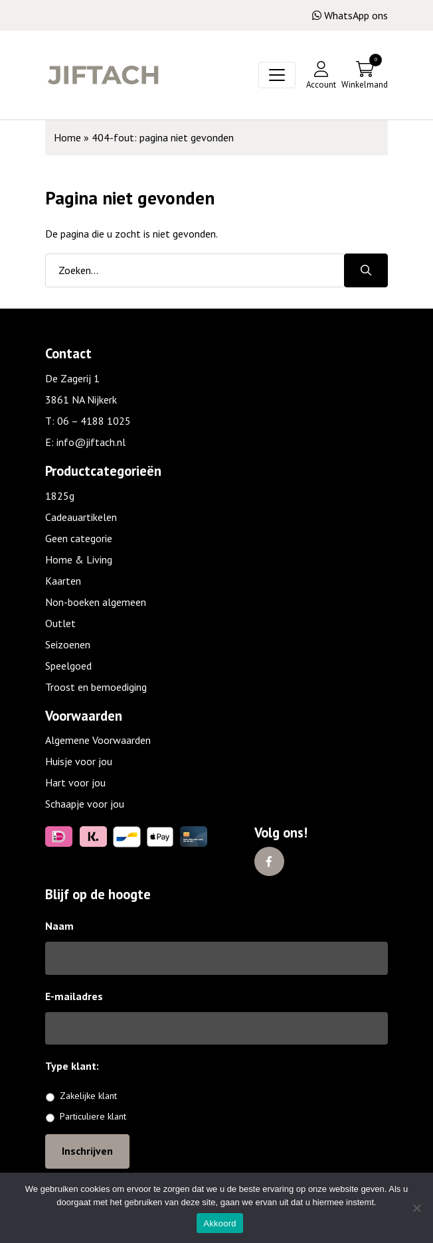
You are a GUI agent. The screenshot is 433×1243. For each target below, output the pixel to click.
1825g (59, 495)
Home (67, 137)
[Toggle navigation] (277, 75)
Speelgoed (68, 665)
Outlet (60, 623)
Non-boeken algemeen (95, 602)
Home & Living (78, 559)
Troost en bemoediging (96, 687)
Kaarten (63, 580)
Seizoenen (67, 644)
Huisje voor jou (78, 761)
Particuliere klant (93, 1116)
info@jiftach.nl (91, 442)
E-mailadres (74, 996)
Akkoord (219, 1223)
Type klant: (77, 1065)
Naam (59, 925)
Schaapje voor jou (84, 803)
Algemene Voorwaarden (98, 740)
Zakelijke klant (88, 1096)
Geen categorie (78, 538)
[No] (416, 1207)
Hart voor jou (75, 782)
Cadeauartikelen (81, 517)
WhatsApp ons (350, 15)
